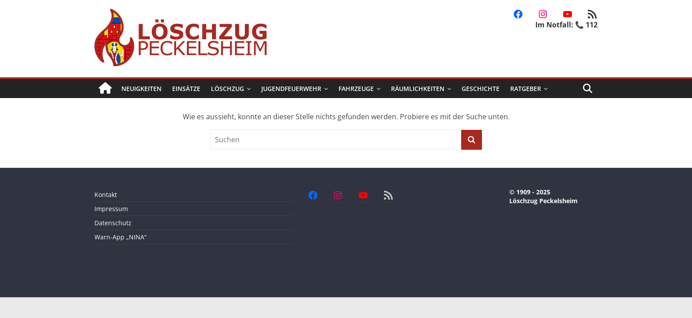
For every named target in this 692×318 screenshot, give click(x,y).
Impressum (111, 208)
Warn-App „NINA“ (120, 237)
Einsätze (186, 88)
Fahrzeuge (356, 88)
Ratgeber (525, 88)
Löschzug (227, 88)
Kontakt (105, 194)
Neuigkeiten (141, 88)
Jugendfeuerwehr (291, 88)
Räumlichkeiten (417, 88)
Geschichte (481, 88)
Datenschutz (113, 223)
